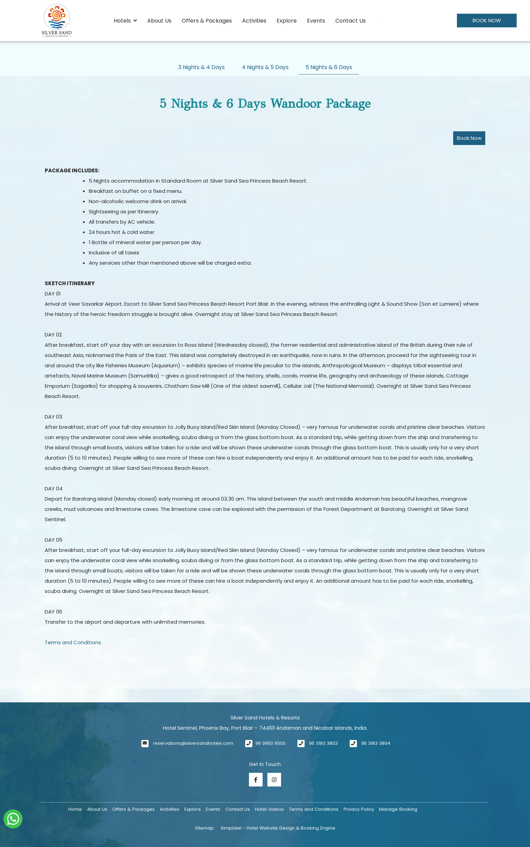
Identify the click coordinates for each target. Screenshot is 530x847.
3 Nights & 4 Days (201, 67)
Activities (254, 21)
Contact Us (350, 21)
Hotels (125, 21)
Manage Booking (398, 809)
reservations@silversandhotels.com (193, 743)
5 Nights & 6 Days (329, 67)
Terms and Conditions (73, 642)
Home (75, 809)
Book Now (487, 20)
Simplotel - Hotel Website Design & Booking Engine (278, 828)
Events (316, 21)
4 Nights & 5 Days (265, 67)
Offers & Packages (207, 21)
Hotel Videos (269, 809)
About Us (159, 21)
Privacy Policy (359, 809)
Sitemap (204, 828)
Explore (287, 21)
